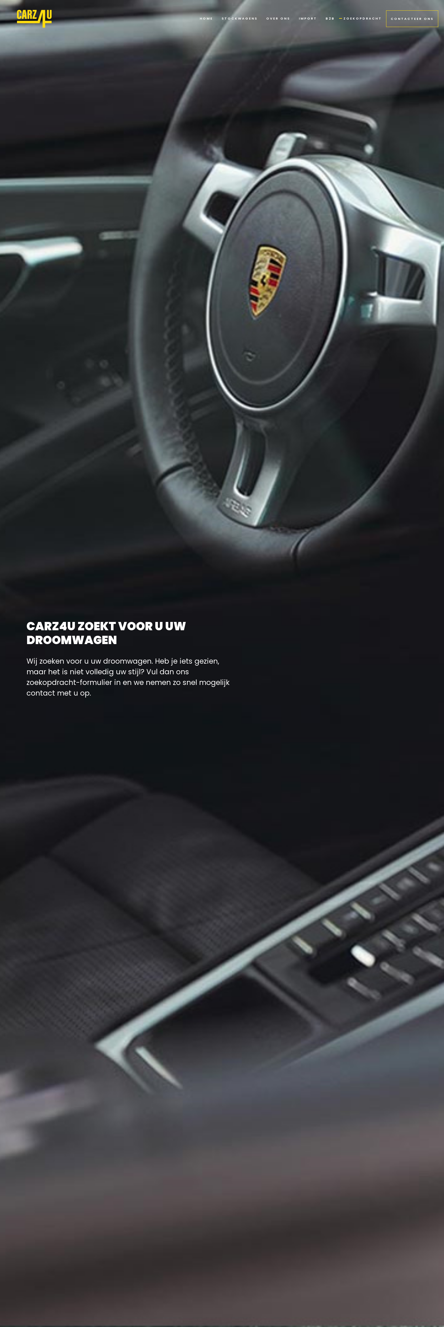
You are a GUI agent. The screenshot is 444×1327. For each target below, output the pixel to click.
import (308, 18)
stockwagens (240, 18)
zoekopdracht (362, 18)
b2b (330, 18)
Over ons (278, 18)
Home (206, 18)
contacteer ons (412, 18)
